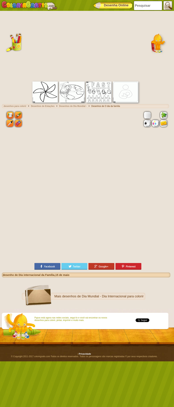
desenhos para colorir (15, 106)
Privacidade (85, 354)
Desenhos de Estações (43, 106)
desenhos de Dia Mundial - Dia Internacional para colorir (103, 296)
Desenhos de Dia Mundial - (73, 106)
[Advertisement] (34, 46)
